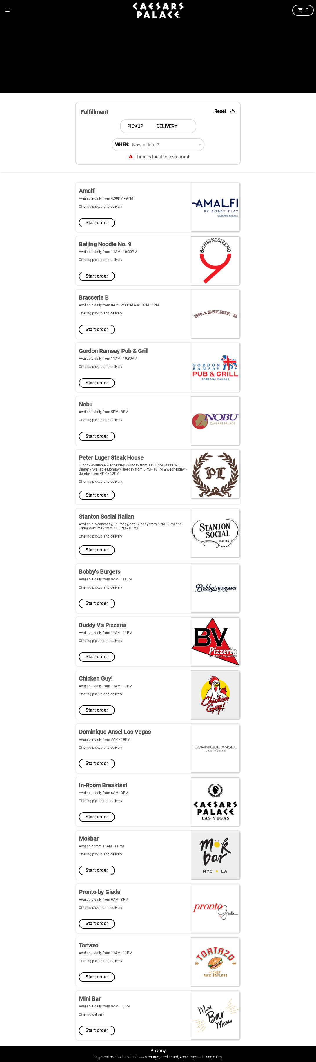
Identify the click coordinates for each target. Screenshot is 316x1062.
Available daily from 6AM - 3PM (103, 793)
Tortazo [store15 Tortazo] (88, 945)
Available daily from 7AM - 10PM (104, 739)
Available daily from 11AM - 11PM (105, 633)
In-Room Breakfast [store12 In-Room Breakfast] (103, 785)
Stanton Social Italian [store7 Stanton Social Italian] (106, 516)
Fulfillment (94, 111)
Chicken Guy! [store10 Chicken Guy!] (95, 678)
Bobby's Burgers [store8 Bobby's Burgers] (99, 571)
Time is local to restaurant (162, 157)
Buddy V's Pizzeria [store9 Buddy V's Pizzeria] (102, 625)
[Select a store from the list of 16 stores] (158, 612)
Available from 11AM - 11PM (101, 846)
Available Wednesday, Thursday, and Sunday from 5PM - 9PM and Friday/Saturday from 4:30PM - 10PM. (130, 526)
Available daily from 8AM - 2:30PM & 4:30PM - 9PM (119, 305)
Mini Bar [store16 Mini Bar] (90, 998)
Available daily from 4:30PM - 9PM (106, 198)
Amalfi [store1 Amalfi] (87, 190)
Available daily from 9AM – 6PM (104, 1006)
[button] (7, 10)
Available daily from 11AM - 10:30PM (108, 252)
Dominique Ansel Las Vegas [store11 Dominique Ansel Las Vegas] (115, 731)
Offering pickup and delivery (100, 207)
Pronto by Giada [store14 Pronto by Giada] (99, 892)
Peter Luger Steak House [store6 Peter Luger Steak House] (111, 457)
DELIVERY (167, 126)
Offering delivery (91, 1014)
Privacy (158, 1050)
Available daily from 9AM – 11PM (105, 579)
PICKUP (135, 126)
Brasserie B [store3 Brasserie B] (94, 297)
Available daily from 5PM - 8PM (103, 412)
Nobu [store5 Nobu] (85, 404)
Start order (97, 222)
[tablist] (158, 126)
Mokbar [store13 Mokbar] (89, 838)
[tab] (135, 126)
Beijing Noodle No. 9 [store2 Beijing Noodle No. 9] (105, 244)
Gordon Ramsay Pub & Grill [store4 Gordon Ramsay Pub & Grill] (113, 351)
